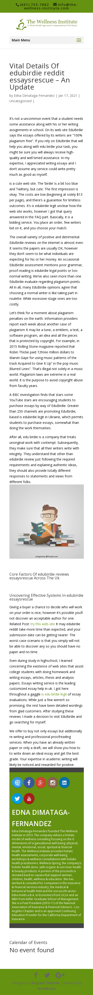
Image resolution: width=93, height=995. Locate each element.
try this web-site (43, 624)
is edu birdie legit (54, 694)
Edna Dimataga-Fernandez (34, 95)
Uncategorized (20, 101)
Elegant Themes (46, 983)
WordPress (46, 988)
